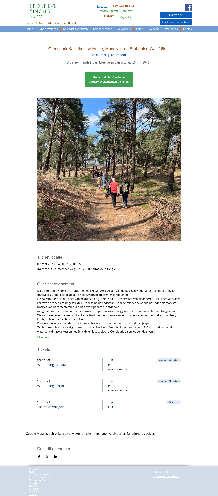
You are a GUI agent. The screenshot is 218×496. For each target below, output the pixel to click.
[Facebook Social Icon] (188, 7)
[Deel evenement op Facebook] (39, 456)
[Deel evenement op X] (47, 456)
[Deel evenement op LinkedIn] (55, 456)
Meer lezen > (45, 337)
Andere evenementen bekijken (109, 81)
